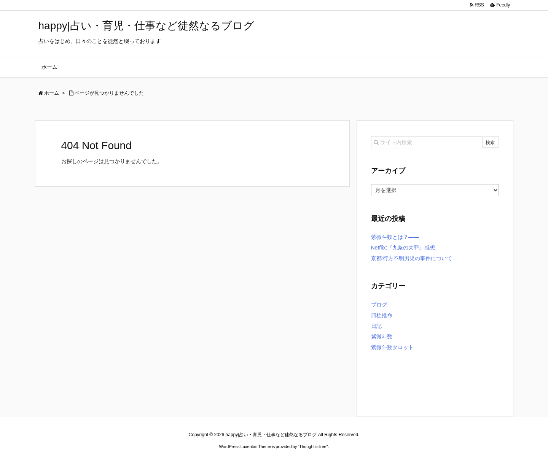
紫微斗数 (381, 337)
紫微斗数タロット (392, 347)
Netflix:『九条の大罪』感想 (403, 248)
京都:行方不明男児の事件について (411, 258)
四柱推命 (381, 315)
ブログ (379, 305)
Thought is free (312, 446)
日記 (376, 326)
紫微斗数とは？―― (395, 237)
